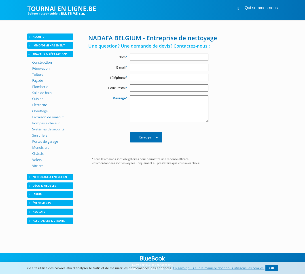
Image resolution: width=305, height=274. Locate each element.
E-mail (121, 67)
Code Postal (117, 88)
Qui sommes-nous (261, 8)
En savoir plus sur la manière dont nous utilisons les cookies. (219, 268)
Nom (123, 57)
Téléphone (118, 77)
